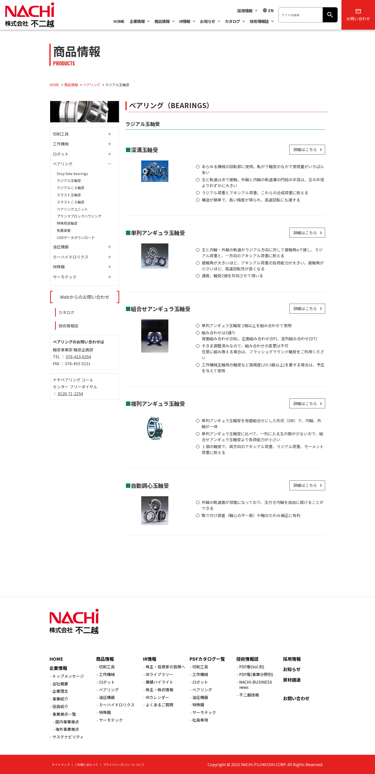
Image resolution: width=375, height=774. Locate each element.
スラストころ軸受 (70, 201)
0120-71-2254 (70, 394)
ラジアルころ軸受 (70, 187)
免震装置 (64, 230)
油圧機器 (61, 247)
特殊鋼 (59, 267)
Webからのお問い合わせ (84, 297)
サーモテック (65, 277)
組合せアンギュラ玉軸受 (160, 309)
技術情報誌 (68, 326)
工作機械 (61, 144)
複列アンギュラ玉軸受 (158, 403)
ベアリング (63, 164)
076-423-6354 (78, 356)
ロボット (61, 154)
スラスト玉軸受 (69, 194)
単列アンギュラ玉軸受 (158, 233)
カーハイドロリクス (70, 257)
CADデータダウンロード (76, 237)
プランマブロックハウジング (79, 216)
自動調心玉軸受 (150, 485)
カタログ (66, 312)
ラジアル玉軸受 (69, 180)
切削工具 (61, 134)
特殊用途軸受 (67, 223)
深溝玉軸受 (144, 150)
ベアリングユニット (72, 209)
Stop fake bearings (72, 173)
